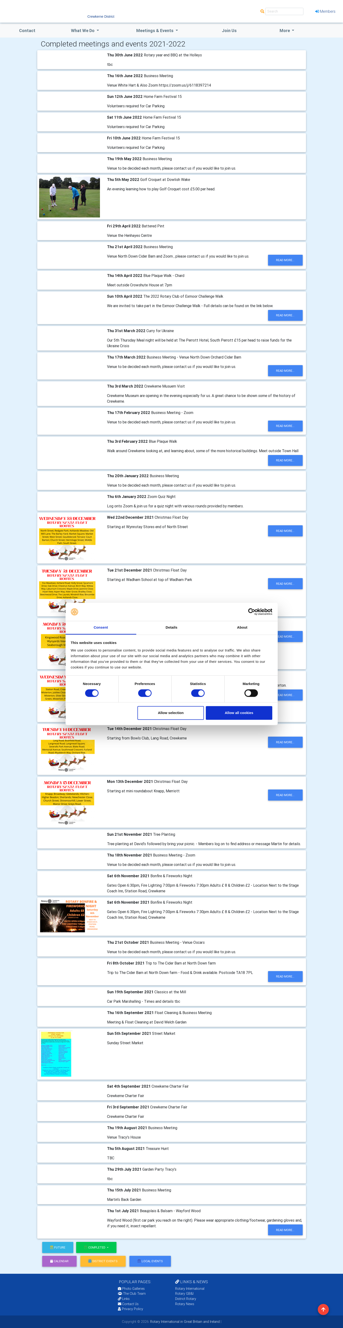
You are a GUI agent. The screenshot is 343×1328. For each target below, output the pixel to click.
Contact (27, 30)
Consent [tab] (101, 627)
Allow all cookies (239, 713)
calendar (59, 1261)
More (285, 30)
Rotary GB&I (184, 1293)
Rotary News (184, 1304)
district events (103, 1261)
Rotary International (189, 1288)
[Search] (284, 11)
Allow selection (171, 713)
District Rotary (185, 1299)
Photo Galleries (131, 1288)
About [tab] (242, 627)
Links (124, 1299)
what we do (83, 30)
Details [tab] (172, 627)
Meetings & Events (155, 30)
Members (325, 11)
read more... (285, 260)
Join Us (229, 30)
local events (150, 1261)
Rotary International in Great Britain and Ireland (184, 1322)
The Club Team (132, 1293)
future (57, 1247)
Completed (95, 1247)
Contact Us (128, 1304)
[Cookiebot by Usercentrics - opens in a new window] (251, 611)
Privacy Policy (130, 1309)
